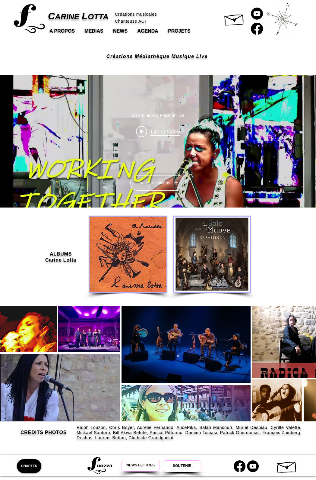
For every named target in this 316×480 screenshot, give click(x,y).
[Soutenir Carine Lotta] (182, 466)
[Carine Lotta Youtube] (257, 14)
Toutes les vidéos (158, 182)
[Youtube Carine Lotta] (253, 466)
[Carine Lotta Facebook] (257, 29)
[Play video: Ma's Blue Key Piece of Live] (158, 131)
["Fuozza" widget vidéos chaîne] (158, 141)
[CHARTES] (29, 466)
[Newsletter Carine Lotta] (140, 466)
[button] (234, 18)
